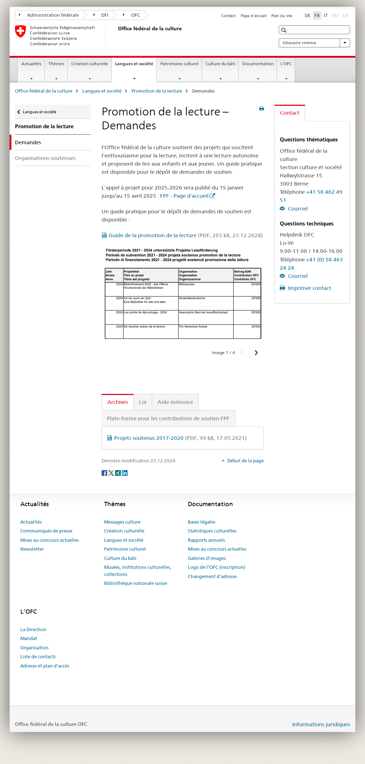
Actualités (31, 63)
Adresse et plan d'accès (44, 666)
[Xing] (118, 472)
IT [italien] (326, 15)
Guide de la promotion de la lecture (186, 235)
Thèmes (56, 63)
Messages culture (122, 522)
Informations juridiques (321, 724)
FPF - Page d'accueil (184, 195)
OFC (131, 15)
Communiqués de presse (46, 531)
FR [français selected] (317, 15)
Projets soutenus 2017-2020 (180, 438)
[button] (284, 30)
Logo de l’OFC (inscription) (216, 567)
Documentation (257, 63)
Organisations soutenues (45, 158)
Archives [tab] (117, 402)
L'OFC (286, 63)
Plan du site (281, 15)
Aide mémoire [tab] (175, 402)
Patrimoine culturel (179, 63)
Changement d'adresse (212, 576)
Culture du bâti (220, 63)
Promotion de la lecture (157, 91)
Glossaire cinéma (314, 43)
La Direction (33, 629)
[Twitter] (111, 472)
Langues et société (135, 66)
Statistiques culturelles (212, 531)
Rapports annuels (206, 540)
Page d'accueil (254, 15)
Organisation (34, 647)
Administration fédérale (49, 15)
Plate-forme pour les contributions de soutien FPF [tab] (168, 418)
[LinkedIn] (125, 472)
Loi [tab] (142, 402)
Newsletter (32, 549)
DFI (101, 15)
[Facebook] (105, 472)
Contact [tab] (289, 112)
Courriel (297, 208)
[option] (183, 293)
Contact (228, 15)
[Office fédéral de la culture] (116, 35)
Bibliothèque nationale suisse (135, 583)
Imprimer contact (309, 288)
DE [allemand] (307, 15)
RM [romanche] (335, 15)
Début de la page (245, 460)
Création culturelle (89, 63)
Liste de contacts (38, 656)
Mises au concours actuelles (49, 540)
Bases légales (201, 522)
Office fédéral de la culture (43, 91)
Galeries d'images (207, 558)
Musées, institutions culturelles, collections (137, 570)
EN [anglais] (346, 15)
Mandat (28, 638)
